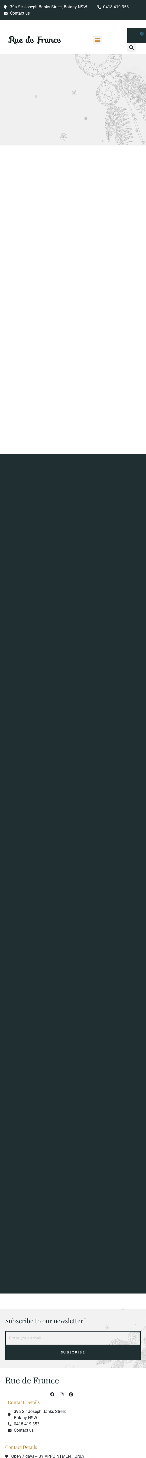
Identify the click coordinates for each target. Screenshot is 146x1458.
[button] (97, 40)
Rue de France (34, 39)
